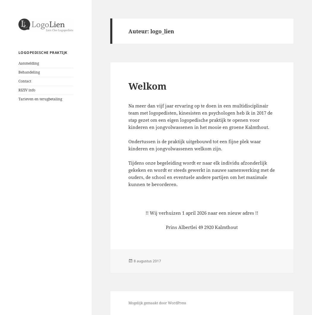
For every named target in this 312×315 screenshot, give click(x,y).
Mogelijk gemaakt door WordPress (157, 302)
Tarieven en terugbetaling (40, 99)
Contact (24, 81)
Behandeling (29, 72)
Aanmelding (28, 63)
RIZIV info (26, 90)
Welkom (147, 86)
